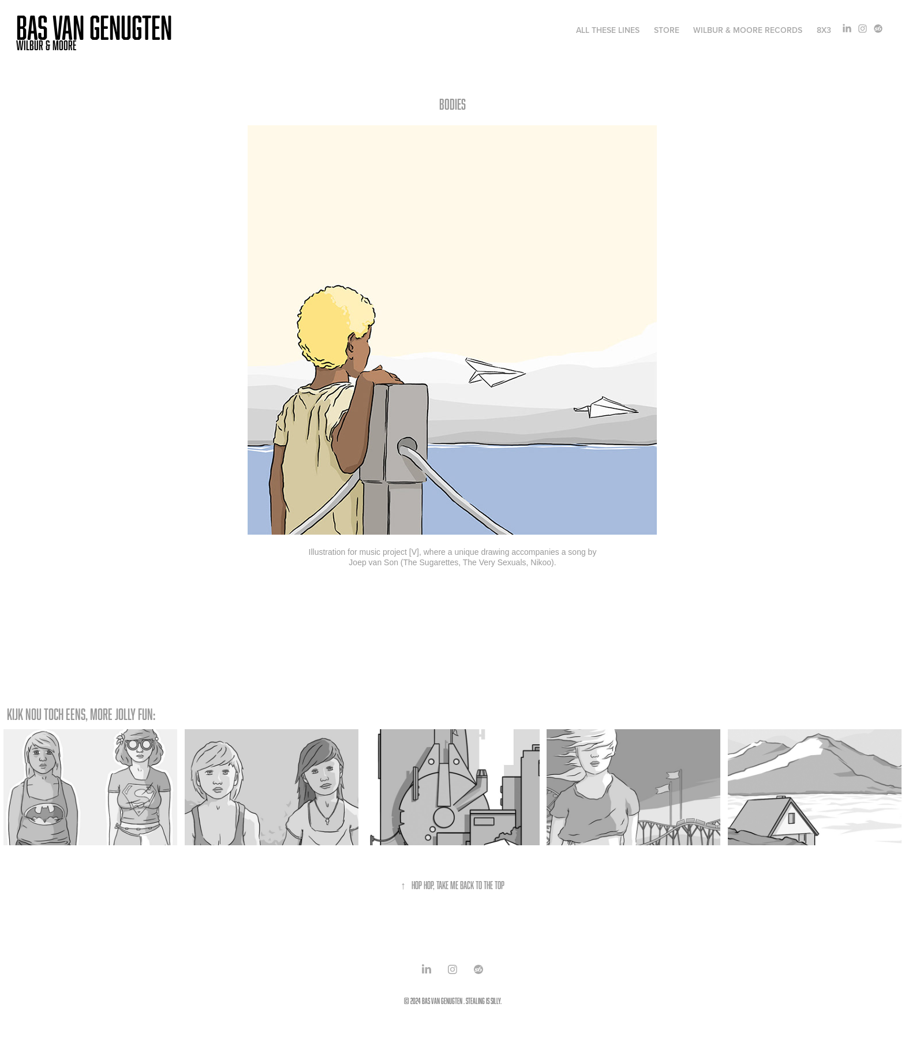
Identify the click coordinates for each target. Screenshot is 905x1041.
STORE (666, 30)
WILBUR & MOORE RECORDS (747, 30)
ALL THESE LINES (608, 30)
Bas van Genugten (94, 27)
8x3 (824, 30)
